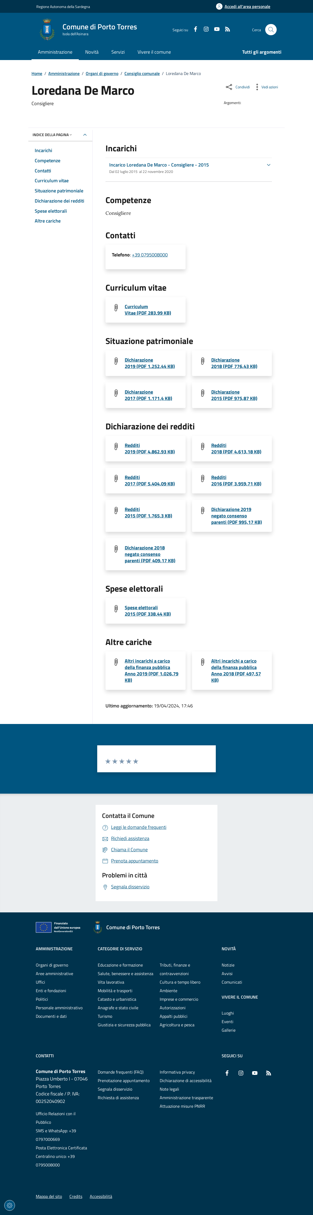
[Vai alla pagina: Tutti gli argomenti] (258, 52)
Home (37, 73)
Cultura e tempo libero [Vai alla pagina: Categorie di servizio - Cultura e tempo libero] (180, 982)
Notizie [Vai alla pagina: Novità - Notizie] (228, 965)
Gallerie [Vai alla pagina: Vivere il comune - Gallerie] (229, 1030)
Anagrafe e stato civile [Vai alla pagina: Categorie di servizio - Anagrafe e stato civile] (118, 1007)
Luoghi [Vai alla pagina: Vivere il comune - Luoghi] (228, 1013)
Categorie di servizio (120, 948)
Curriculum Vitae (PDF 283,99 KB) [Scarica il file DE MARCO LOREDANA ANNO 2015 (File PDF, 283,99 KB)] (148, 309)
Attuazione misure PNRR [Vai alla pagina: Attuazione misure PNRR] (182, 1106)
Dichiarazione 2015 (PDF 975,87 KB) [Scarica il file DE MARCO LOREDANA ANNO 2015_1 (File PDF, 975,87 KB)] (234, 395)
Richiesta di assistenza (118, 1097)
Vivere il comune (240, 997)
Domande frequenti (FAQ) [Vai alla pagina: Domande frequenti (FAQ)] (120, 1072)
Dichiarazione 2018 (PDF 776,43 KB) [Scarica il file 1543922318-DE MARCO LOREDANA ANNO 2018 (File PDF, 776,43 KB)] (234, 363)
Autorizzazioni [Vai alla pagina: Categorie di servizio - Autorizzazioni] (173, 1007)
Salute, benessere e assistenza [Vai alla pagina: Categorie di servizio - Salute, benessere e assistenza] (125, 973)
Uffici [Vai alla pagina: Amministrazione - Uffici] (40, 982)
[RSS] (225, 29)
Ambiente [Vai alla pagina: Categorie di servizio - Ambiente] (168, 990)
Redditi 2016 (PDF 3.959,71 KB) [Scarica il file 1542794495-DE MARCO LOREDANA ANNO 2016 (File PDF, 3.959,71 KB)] (236, 480)
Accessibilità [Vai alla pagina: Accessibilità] (101, 1196)
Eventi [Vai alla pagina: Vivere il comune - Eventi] (227, 1021)
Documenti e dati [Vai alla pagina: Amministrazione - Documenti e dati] (51, 1016)
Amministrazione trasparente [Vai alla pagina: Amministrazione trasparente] (186, 1097)
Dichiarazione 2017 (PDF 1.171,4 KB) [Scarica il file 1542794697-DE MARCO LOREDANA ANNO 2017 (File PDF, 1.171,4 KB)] (148, 395)
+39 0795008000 (150, 254)
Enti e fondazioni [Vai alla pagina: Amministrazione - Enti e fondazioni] (51, 990)
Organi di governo (102, 73)
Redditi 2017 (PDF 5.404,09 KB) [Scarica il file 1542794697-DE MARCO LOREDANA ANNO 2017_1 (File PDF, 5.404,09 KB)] (150, 480)
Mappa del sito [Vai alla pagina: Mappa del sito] (49, 1196)
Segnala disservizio (115, 1089)
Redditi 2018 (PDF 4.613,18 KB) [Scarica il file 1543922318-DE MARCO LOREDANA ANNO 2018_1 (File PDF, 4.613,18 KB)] (236, 448)
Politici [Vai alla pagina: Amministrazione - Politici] (42, 999)
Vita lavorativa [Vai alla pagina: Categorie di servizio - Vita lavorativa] (111, 982)
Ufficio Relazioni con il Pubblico (56, 1117)
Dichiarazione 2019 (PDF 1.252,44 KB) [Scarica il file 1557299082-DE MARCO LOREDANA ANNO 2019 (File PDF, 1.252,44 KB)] (150, 363)
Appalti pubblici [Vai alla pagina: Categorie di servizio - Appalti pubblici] (173, 1016)
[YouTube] (214, 29)
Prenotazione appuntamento (124, 1080)
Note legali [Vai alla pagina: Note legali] (169, 1089)
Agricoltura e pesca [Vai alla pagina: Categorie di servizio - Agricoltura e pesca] (177, 1025)
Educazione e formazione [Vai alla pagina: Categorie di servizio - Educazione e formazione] (120, 965)
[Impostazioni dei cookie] (9, 1205)
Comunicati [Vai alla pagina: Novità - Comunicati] (232, 982)
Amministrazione (64, 73)
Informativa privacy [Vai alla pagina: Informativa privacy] (177, 1072)
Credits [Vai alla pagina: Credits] (75, 1196)
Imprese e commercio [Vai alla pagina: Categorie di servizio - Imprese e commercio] (179, 999)
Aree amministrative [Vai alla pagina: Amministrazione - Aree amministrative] (54, 973)
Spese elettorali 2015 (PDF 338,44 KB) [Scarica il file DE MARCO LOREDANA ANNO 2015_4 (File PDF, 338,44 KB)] (148, 610)
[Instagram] (204, 29)
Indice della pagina (53, 134)
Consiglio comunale (142, 73)
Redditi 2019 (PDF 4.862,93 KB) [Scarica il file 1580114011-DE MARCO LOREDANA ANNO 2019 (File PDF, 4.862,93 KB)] (150, 448)
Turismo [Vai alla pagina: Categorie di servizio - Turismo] (105, 1016)
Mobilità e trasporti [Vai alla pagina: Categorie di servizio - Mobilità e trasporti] (115, 990)
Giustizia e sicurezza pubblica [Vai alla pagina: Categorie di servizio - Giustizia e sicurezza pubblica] (124, 1025)
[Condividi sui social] (237, 87)
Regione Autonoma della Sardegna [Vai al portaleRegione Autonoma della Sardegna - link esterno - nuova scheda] (63, 6)
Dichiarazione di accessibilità (186, 1080)
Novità (229, 948)
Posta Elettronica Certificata (61, 1148)
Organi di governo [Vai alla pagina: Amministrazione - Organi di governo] (52, 965)
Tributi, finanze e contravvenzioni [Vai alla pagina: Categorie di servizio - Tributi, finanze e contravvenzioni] (175, 969)
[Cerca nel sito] (271, 29)
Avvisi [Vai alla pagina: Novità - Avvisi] (227, 973)
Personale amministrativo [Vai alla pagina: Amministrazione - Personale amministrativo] (59, 1007)
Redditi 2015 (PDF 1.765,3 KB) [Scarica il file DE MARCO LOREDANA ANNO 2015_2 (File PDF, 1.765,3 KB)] (148, 512)
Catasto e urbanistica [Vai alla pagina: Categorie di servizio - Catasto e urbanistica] (117, 999)
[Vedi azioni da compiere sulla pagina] (265, 87)
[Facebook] (193, 29)
